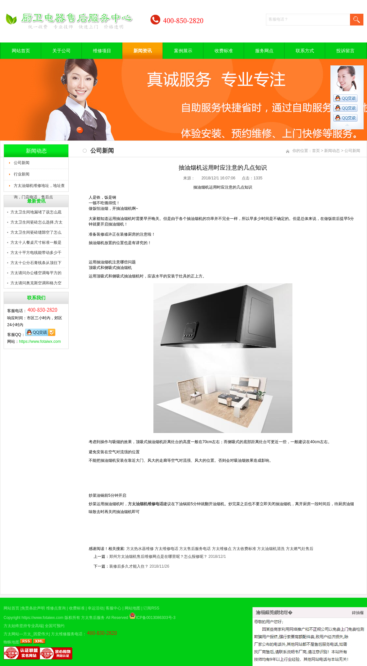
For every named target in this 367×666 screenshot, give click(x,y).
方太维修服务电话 (66, 634)
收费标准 (224, 50)
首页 (316, 150)
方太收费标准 (244, 548)
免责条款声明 (33, 608)
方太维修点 (222, 548)
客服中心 (113, 608)
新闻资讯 (142, 50)
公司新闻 (21, 162)
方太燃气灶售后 (299, 548)
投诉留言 (345, 50)
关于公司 (61, 50)
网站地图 (132, 608)
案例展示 (183, 50)
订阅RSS (151, 608)
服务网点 (264, 50)
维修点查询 (56, 608)
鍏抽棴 (358, 612)
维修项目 (102, 50)
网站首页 (21, 50)
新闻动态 (332, 150)
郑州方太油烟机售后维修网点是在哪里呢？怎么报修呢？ (158, 556)
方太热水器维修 (140, 548)
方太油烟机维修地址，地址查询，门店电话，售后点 (39, 187)
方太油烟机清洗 (271, 548)
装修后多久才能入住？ (129, 566)
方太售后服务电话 (195, 548)
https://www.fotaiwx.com (40, 341)
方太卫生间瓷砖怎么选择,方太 (36, 222)
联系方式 (305, 50)
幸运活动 (95, 608)
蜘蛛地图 (11, 642)
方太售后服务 (93, 617)
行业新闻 (21, 174)
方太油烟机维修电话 (145, 504)
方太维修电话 (166, 548)
